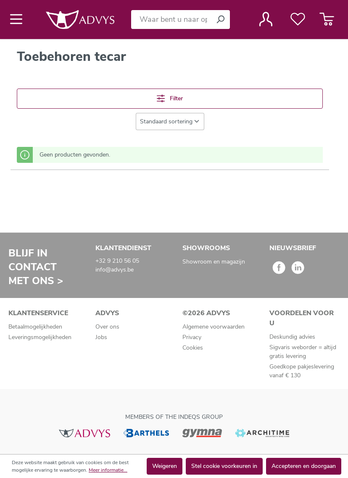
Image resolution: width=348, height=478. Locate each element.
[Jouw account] (266, 19)
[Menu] (18, 19)
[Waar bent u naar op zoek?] (171, 19)
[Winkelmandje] (327, 19)
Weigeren (164, 466)
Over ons (107, 327)
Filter (170, 98)
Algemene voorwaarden (213, 327)
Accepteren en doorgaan (304, 466)
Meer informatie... (108, 470)
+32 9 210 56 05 (117, 261)
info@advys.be (114, 270)
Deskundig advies (292, 337)
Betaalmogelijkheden (35, 327)
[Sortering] (170, 121)
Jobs (101, 337)
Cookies (192, 348)
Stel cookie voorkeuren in (224, 466)
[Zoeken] (220, 19)
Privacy (191, 337)
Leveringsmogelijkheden (39, 337)
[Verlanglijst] (298, 19)
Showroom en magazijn (213, 262)
